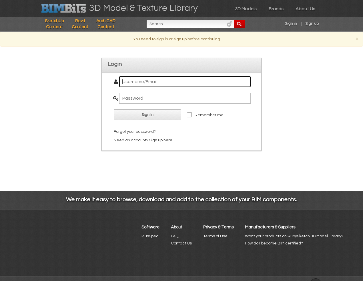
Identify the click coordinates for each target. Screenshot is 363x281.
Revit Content (80, 24)
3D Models (246, 9)
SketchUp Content (54, 24)
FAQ (174, 236)
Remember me (209, 115)
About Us (305, 9)
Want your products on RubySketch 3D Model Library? (294, 236)
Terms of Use (215, 236)
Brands (276, 9)
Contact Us (181, 243)
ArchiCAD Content (105, 24)
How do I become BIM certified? (274, 243)
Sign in (291, 24)
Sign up (312, 24)
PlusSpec (149, 236)
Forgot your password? (135, 132)
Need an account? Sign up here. (143, 140)
